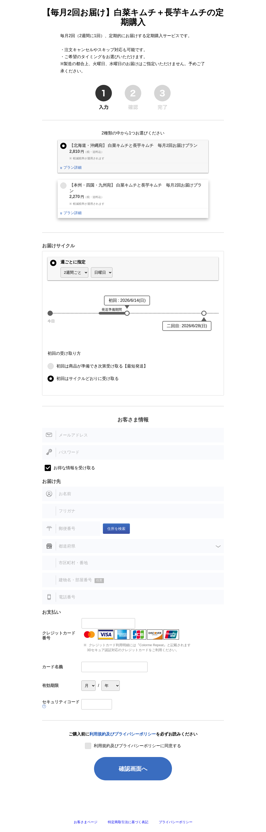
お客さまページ (85, 822)
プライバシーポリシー (175, 822)
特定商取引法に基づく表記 (128, 822)
